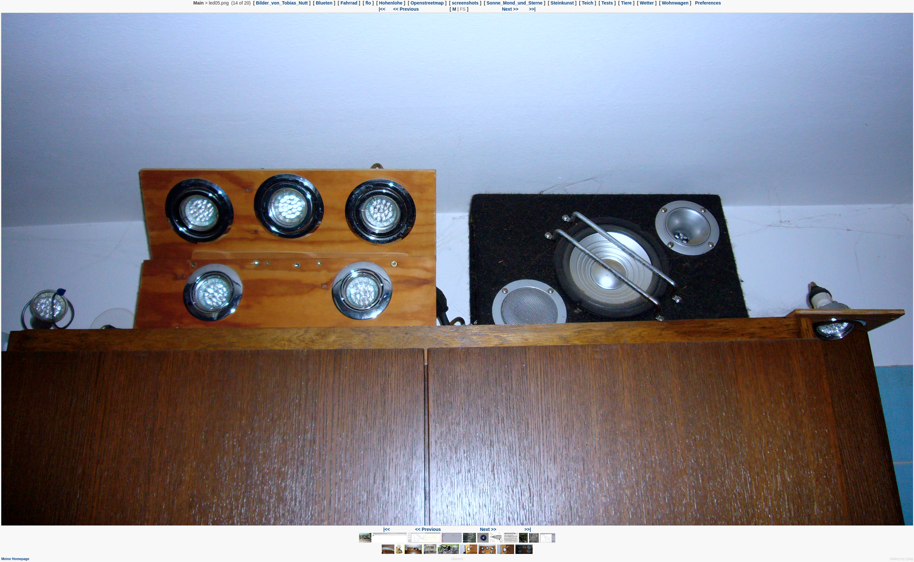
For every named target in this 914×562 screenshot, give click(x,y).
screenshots (465, 3)
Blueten (324, 3)
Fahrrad (349, 3)
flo (368, 3)
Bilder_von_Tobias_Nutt (282, 3)
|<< (382, 9)
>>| (532, 9)
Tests (607, 3)
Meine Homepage (15, 559)
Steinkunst (562, 3)
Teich (587, 3)
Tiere (626, 3)
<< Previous (406, 9)
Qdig (909, 559)
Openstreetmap (427, 3)
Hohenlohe (390, 3)
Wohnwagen (675, 3)
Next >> (510, 9)
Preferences (708, 3)
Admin (457, 559)
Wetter (647, 3)
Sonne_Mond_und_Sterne (515, 3)
